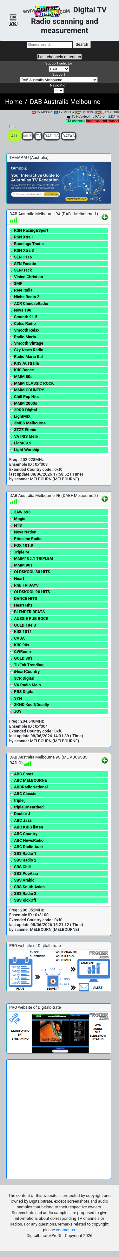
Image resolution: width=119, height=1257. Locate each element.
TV (38, 136)
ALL (14, 136)
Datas (69, 136)
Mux (27, 136)
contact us (65, 1229)
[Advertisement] (59, 1119)
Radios (52, 136)
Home (13, 102)
